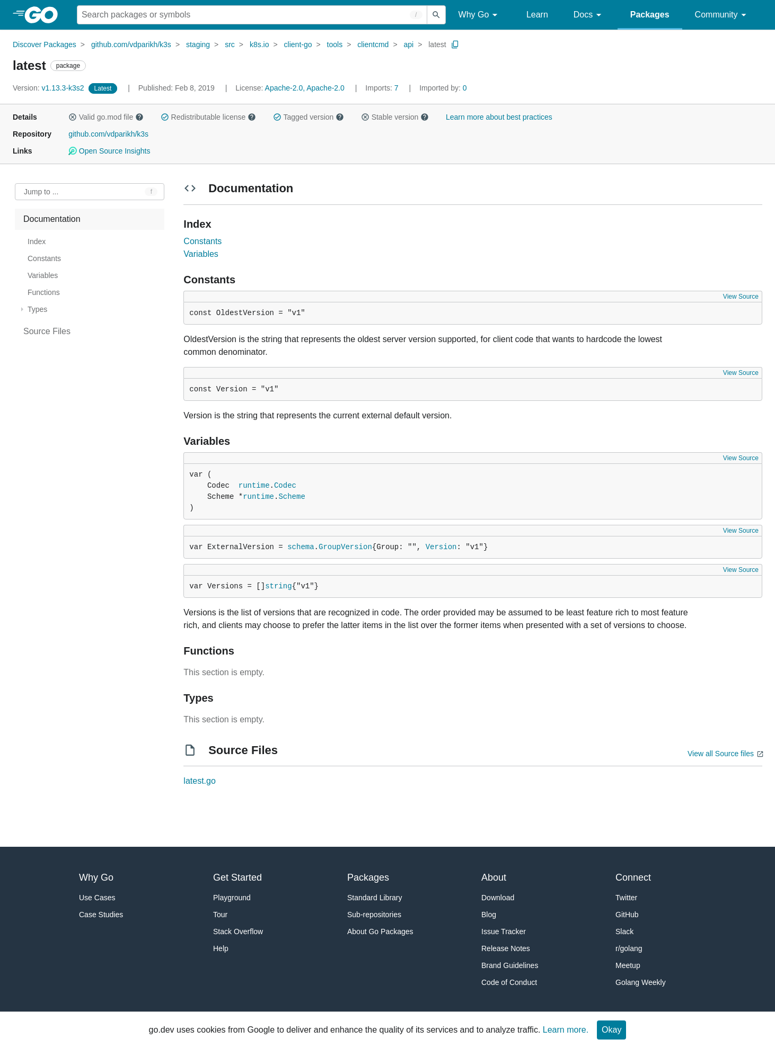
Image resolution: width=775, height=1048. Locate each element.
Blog (488, 914)
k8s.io (259, 44)
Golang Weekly (640, 982)
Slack (624, 931)
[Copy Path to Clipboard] (455, 44)
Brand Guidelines (509, 965)
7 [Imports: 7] (382, 88)
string (278, 586)
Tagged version (308, 117)
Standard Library (374, 897)
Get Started (237, 877)
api (408, 44)
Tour (220, 914)
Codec (285, 485)
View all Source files (721, 753)
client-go (298, 44)
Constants (202, 241)
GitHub (627, 914)
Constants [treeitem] (44, 258)
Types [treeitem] (37, 309)
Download (497, 897)
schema (300, 547)
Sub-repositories (374, 914)
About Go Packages (380, 931)
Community (722, 15)
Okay (611, 1029)
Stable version (395, 117)
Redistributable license (208, 117)
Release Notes (505, 948)
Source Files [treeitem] (47, 331)
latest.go (199, 780)
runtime (254, 485)
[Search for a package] (252, 14)
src (230, 44)
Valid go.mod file (106, 117)
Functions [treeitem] (44, 292)
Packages (650, 14)
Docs (589, 15)
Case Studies (101, 914)
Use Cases (97, 897)
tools (335, 44)
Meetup (627, 965)
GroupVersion (345, 547)
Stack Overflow (238, 931)
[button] (72, 117)
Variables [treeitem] (43, 275)
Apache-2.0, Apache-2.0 (305, 88)
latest (437, 44)
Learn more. (565, 1029)
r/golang (628, 948)
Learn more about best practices (499, 117)
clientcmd (373, 44)
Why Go (480, 15)
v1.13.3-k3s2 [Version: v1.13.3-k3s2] (49, 88)
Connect (633, 877)
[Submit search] (436, 14)
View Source (741, 296)
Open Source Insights (109, 151)
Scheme (291, 496)
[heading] (45, 14)
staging (198, 44)
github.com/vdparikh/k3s (131, 44)
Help (220, 948)
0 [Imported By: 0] (443, 88)
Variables (200, 253)
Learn (537, 14)
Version (441, 547)
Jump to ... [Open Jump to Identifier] (41, 191)
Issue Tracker (503, 931)
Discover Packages (44, 44)
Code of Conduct (509, 982)
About (493, 877)
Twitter (626, 897)
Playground (232, 897)
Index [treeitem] (37, 241)
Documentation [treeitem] (52, 218)
